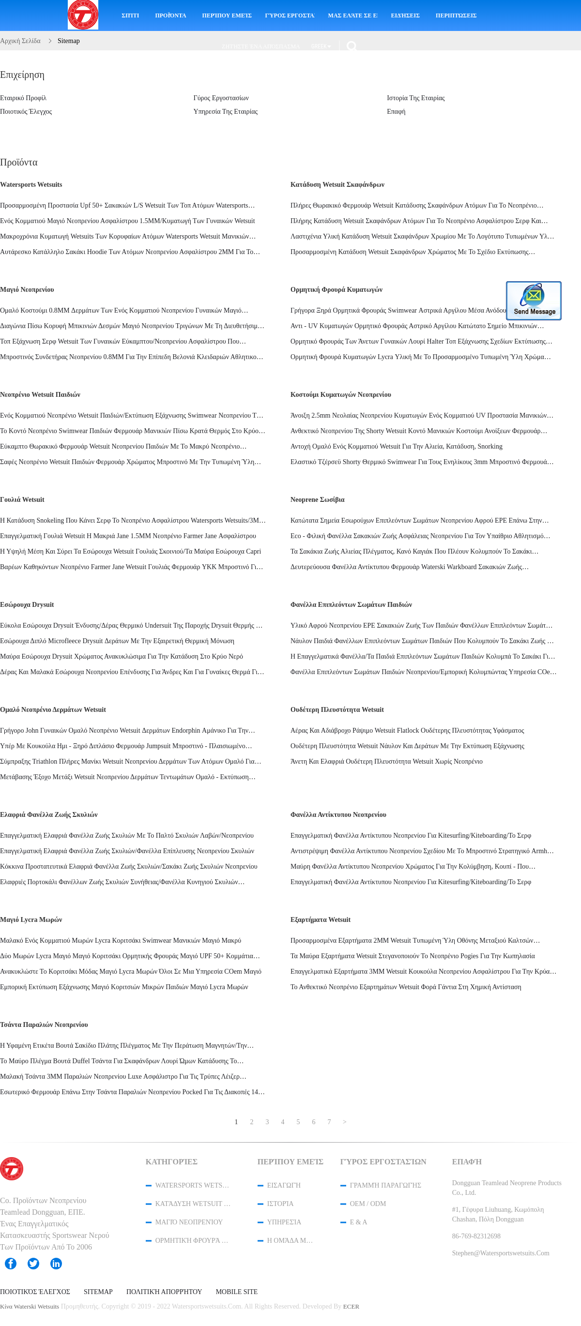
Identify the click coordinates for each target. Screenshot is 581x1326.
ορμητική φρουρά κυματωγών (336, 289)
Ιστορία (280, 1203)
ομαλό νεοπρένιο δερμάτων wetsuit (53, 709)
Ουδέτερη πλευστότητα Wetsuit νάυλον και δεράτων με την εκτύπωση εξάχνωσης (407, 746)
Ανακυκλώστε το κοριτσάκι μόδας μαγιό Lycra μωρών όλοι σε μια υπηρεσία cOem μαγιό (130, 971)
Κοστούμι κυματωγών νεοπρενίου (340, 394)
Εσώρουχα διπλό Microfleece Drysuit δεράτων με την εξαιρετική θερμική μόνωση (117, 641)
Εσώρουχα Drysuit (27, 604)
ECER (351, 1306)
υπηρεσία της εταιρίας (226, 111)
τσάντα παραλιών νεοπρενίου (44, 1024)
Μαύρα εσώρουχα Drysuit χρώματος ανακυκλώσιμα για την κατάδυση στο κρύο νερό (121, 656)
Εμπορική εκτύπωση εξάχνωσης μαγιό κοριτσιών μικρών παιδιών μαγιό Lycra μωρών (124, 987)
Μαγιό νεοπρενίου (27, 289)
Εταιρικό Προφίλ (23, 98)
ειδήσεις (405, 15)
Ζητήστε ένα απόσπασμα (261, 46)
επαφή (396, 111)
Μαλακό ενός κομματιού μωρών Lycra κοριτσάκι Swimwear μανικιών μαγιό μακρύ (120, 940)
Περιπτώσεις (456, 15)
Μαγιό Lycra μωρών (31, 919)
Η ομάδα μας (291, 1240)
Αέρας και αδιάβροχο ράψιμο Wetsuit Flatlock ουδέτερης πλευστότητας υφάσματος (407, 730)
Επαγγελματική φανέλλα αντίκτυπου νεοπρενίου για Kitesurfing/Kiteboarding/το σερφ (410, 835)
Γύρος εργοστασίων (290, 15)
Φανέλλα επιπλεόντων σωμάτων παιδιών (351, 604)
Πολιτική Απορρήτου (164, 1292)
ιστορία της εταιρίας (415, 98)
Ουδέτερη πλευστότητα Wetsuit (337, 709)
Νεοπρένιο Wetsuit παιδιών (40, 394)
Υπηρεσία (284, 1222)
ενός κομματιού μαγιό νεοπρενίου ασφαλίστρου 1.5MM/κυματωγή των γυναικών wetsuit (127, 221)
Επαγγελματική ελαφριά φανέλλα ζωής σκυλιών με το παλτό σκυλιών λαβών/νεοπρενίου (127, 835)
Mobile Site (237, 1292)
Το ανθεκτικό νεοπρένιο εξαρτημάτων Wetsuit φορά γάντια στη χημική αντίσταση (405, 987)
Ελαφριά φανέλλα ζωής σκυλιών (48, 814)
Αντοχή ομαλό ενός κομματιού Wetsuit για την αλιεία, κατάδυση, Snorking (396, 446)
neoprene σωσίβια (317, 499)
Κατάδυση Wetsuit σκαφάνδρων (337, 184)
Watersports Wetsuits (31, 184)
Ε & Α (358, 1222)
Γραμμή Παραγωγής (385, 1185)
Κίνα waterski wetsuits (29, 1306)
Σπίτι (130, 15)
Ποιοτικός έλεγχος (26, 111)
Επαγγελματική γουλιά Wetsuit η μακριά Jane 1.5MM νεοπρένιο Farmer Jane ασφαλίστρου (128, 536)
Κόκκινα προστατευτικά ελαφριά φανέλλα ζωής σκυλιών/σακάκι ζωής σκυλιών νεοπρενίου (129, 866)
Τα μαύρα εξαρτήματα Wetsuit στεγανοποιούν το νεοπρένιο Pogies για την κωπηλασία (412, 956)
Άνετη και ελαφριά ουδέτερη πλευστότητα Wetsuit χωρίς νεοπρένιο (386, 761)
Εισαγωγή (284, 1185)
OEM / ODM (368, 1203)
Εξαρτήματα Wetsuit (320, 919)
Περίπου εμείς (227, 15)
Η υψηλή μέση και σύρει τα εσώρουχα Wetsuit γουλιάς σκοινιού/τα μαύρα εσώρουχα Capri (130, 551)
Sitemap (98, 1292)
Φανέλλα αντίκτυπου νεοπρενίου (338, 814)
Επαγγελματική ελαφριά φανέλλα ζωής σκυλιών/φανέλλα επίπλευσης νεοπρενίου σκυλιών (127, 851)
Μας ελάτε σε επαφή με (353, 15)
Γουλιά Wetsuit (22, 499)
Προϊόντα (170, 15)
